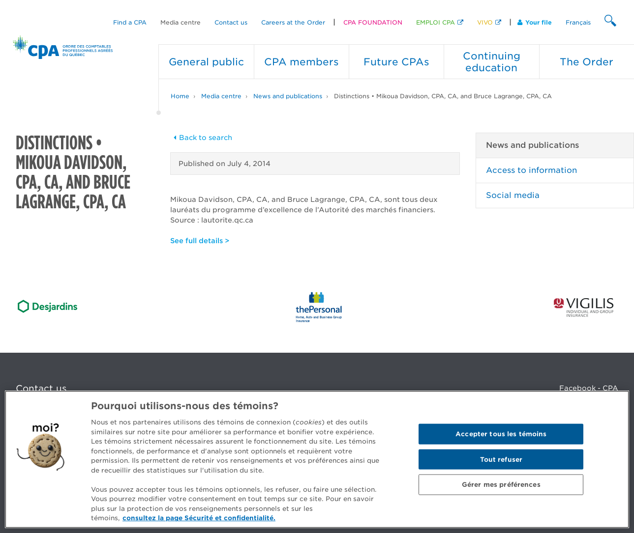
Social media (513, 195)
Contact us (230, 22)
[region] (317, 459)
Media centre (180, 22)
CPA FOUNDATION (372, 22)
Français (578, 22)
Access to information (531, 170)
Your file (534, 22)
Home (180, 96)
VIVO (485, 22)
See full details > (199, 241)
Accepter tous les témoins (500, 434)
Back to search (201, 137)
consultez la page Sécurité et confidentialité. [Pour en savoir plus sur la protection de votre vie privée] (198, 518)
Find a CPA (130, 22)
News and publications (287, 96)
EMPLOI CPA (435, 22)
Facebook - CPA (588, 388)
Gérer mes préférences (501, 484)
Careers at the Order (293, 22)
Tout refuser (501, 459)
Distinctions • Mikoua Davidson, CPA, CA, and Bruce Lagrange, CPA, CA (443, 96)
